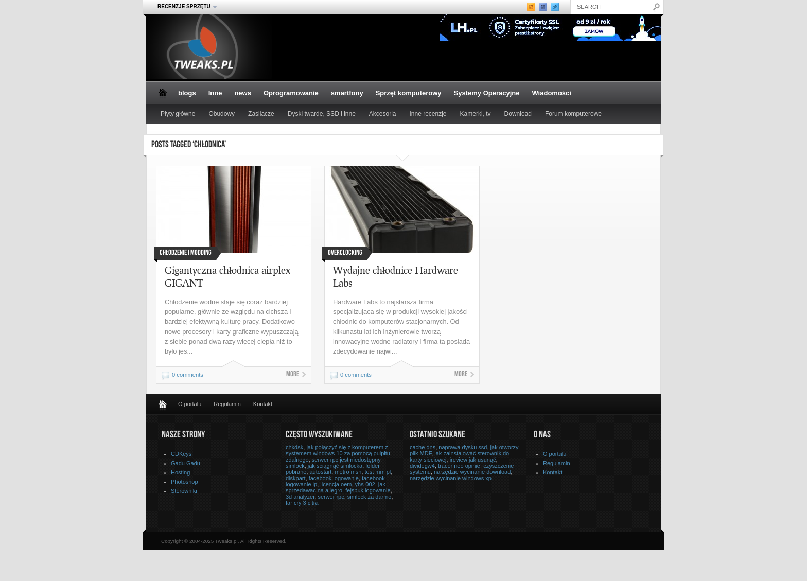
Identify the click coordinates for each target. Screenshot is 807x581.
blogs (187, 93)
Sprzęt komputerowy (409, 93)
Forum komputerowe (573, 113)
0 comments (187, 375)
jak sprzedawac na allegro (335, 487)
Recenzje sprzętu (184, 7)
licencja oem (336, 484)
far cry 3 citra (302, 503)
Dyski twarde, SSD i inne (322, 113)
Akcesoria (382, 113)
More (292, 374)
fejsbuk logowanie (367, 490)
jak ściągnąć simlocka (335, 466)
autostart (321, 472)
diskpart (296, 478)
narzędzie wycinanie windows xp (451, 478)
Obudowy (221, 113)
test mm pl (378, 472)
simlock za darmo (369, 497)
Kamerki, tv (475, 113)
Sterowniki (184, 491)
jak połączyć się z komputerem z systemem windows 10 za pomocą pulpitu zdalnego (338, 453)
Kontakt (262, 404)
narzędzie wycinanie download (472, 472)
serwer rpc (331, 497)
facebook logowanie (334, 478)
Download (518, 113)
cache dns (422, 447)
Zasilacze (261, 113)
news (242, 93)
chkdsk (294, 447)
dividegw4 (422, 466)
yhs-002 (365, 484)
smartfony (347, 93)
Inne (215, 93)
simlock (295, 466)
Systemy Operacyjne (487, 93)
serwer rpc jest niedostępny (346, 459)
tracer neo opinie (459, 466)
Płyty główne (178, 113)
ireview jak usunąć (473, 459)
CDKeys (181, 454)
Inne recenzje (428, 113)
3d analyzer (300, 497)
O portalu (189, 404)
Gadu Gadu (185, 463)
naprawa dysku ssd (462, 447)
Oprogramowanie (291, 93)
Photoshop (184, 482)
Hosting (180, 472)
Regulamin (227, 404)
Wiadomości (551, 93)
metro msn (348, 472)
